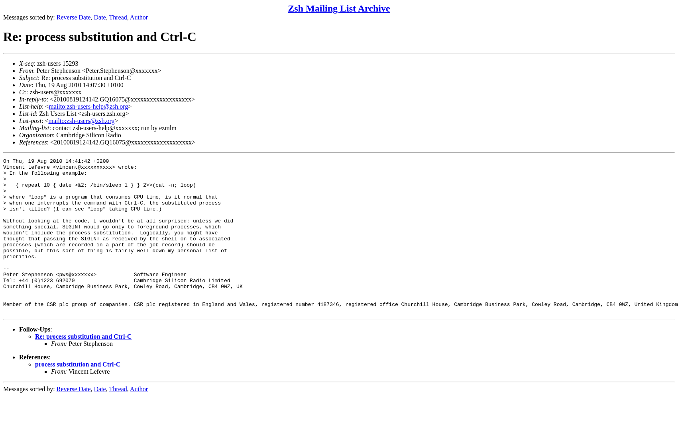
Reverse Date (74, 17)
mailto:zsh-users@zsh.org (81, 120)
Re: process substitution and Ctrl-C (83, 367)
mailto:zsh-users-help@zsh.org (88, 106)
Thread (118, 17)
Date (100, 17)
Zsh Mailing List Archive (339, 8)
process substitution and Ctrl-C (77, 395)
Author (139, 17)
